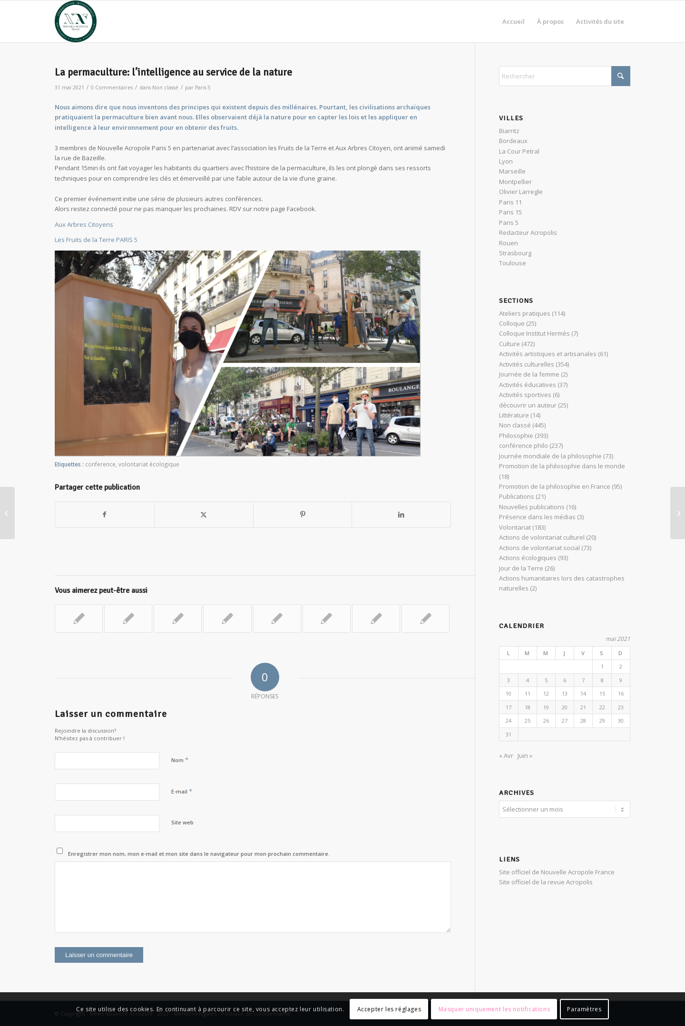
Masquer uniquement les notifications (494, 1009)
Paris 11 (510, 202)
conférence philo (523, 445)
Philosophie (516, 435)
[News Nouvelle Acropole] (76, 21)
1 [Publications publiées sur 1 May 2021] (602, 666)
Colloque (512, 323)
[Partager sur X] (204, 514)
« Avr (506, 755)
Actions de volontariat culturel (542, 537)
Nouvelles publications (532, 507)
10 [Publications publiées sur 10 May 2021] (508, 693)
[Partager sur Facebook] (104, 514)
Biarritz (509, 130)
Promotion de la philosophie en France (554, 486)
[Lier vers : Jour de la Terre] (327, 618)
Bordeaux (513, 140)
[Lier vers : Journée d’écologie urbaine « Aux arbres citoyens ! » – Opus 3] (376, 618)
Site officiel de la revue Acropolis (546, 880)
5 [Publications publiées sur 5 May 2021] (546, 680)
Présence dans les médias (537, 517)
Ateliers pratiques (524, 313)
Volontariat (515, 527)
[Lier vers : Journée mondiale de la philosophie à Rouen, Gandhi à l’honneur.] (425, 618)
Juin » (525, 755)
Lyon (506, 161)
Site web (182, 822)
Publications (516, 496)
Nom (179, 759)
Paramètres (584, 1009)
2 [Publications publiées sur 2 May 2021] (620, 666)
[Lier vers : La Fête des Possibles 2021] (227, 618)
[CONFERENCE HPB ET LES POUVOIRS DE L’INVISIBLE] (7, 513)
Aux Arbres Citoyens (84, 224)
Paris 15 (510, 212)
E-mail (181, 791)
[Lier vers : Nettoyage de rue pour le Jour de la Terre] (79, 618)
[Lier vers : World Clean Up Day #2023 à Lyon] (178, 618)
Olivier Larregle (521, 191)
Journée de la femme (529, 374)
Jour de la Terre (521, 568)
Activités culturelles (526, 364)
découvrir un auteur (528, 405)
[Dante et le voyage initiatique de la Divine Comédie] (677, 513)
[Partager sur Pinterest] (303, 514)
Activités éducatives (527, 384)
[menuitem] (513, 21)
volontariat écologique (148, 464)
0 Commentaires (112, 87)
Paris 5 (203, 87)
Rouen (508, 243)
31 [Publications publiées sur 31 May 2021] (508, 734)
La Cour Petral (519, 151)
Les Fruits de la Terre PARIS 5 (96, 239)
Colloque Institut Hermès (534, 333)
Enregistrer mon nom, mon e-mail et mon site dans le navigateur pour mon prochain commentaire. (199, 853)
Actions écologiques (528, 557)
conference (100, 464)
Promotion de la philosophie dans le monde (562, 466)
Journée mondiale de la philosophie (550, 456)
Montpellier (515, 181)
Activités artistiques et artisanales (548, 353)
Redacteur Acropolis (528, 232)
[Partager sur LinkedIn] (401, 514)
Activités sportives (525, 394)
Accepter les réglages (389, 1009)
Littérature (514, 415)
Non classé (165, 87)
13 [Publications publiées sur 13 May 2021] (565, 693)
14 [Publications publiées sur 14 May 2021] (583, 693)
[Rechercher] (564, 76)
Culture (509, 343)
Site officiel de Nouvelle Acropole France (557, 870)
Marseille (512, 171)
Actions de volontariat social (539, 547)
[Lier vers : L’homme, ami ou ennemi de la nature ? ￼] (277, 618)
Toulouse (512, 263)
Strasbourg (515, 253)
